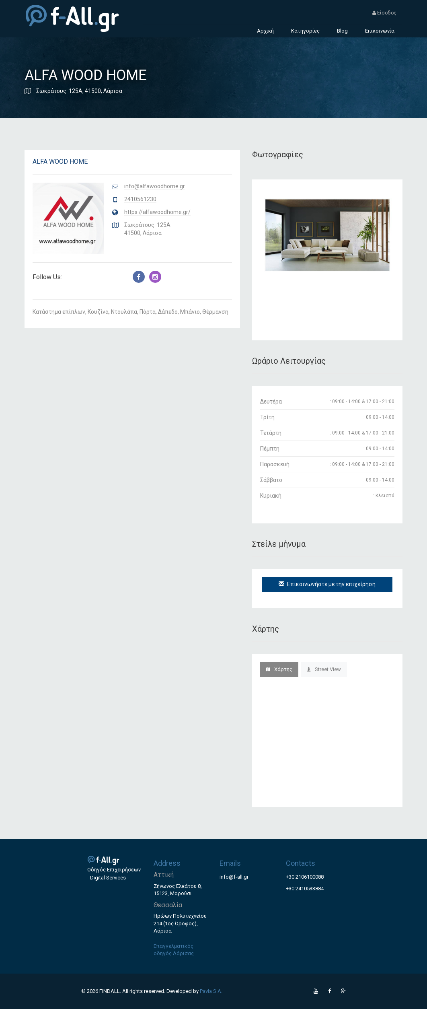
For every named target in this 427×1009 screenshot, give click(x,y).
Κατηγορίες (305, 31)
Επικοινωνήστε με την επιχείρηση (327, 584)
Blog (342, 31)
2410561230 (140, 199)
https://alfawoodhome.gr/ (157, 212)
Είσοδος (384, 13)
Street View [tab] (324, 669)
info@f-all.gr (234, 877)
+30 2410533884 (305, 888)
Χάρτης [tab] (279, 669)
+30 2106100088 (305, 877)
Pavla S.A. (211, 991)
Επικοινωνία (379, 31)
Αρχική (265, 31)
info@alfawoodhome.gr (154, 186)
